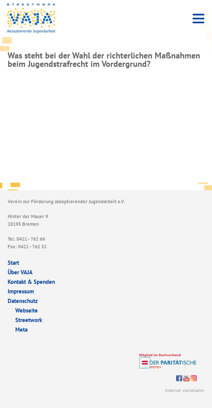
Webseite (26, 310)
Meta (21, 329)
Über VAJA (20, 272)
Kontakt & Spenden (31, 281)
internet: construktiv (184, 390)
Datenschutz (23, 300)
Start (13, 262)
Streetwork (28, 320)
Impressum (21, 291)
